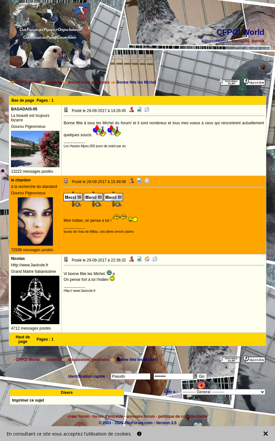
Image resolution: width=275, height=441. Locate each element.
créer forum (78, 416)
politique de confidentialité (182, 416)
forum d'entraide (108, 416)
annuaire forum (141, 416)
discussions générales (88, 82)
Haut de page (23, 339)
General (53, 82)
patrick (257, 41)
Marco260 (240, 41)
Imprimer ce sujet (28, 400)
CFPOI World (28, 82)
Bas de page (22, 100)
